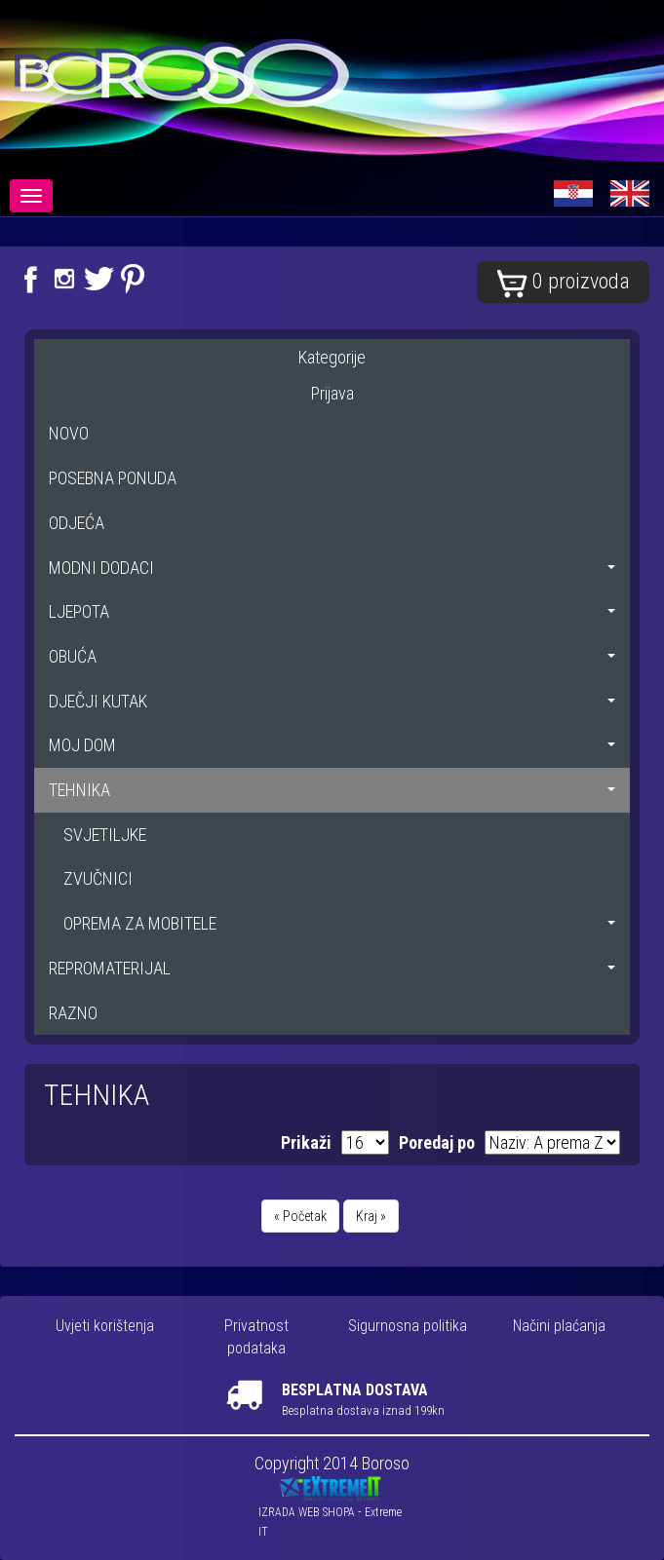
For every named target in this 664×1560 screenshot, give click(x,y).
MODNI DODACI (332, 567)
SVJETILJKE (104, 834)
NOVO (69, 433)
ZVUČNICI (98, 878)
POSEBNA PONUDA (112, 478)
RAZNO (73, 1013)
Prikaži (306, 1142)
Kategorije (332, 357)
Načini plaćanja (559, 1325)
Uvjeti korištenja (105, 1325)
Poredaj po (437, 1142)
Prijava (332, 393)
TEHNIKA (332, 790)
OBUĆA (332, 656)
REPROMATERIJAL (332, 968)
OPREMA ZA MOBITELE (339, 923)
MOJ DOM (332, 745)
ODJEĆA (76, 523)
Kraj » (371, 1216)
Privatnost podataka (256, 1336)
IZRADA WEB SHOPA (306, 1512)
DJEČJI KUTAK (332, 701)
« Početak (300, 1216)
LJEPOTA (332, 611)
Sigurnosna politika (407, 1325)
